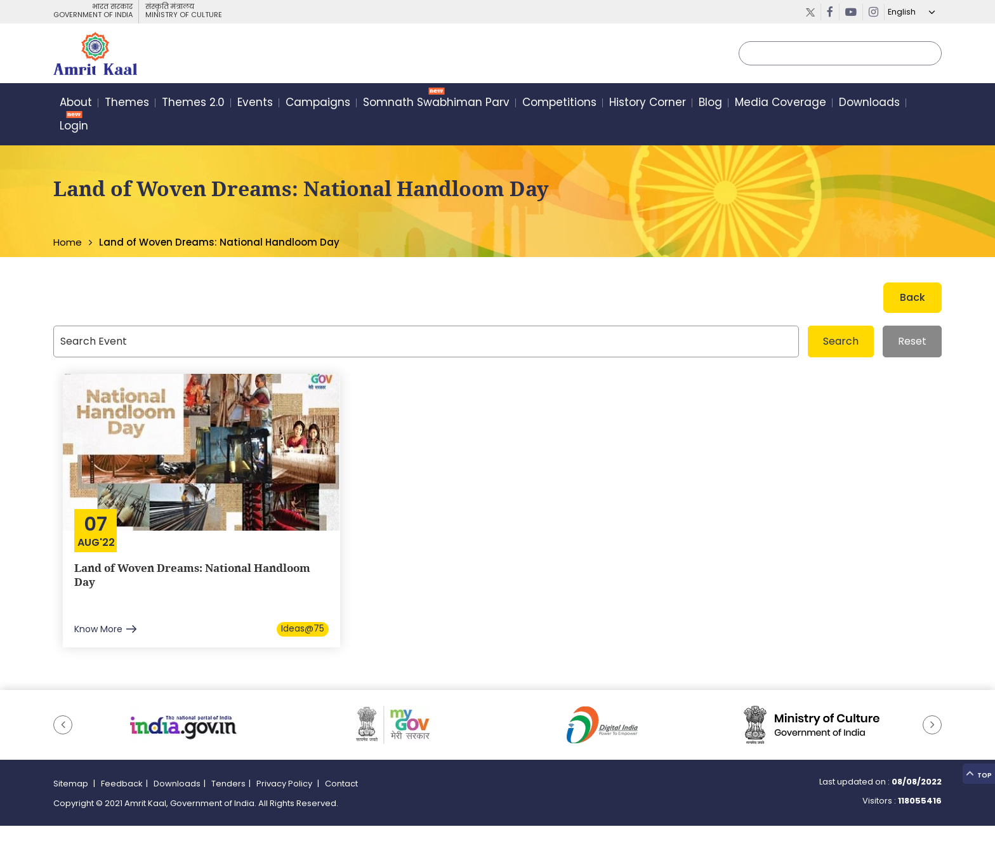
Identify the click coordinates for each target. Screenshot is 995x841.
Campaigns (318, 104)
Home (67, 242)
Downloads (869, 104)
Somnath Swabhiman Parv (436, 104)
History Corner (647, 104)
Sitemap (71, 799)
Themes (127, 104)
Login (74, 127)
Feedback (122, 799)
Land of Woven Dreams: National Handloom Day (171, 577)
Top (976, 764)
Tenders (228, 799)
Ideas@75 (302, 641)
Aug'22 (98, 543)
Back (912, 297)
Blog (710, 104)
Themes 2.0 (193, 104)
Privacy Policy (285, 799)
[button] (62, 740)
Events (255, 104)
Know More (100, 641)
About (76, 104)
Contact (341, 799)
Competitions (559, 104)
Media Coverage (780, 104)
